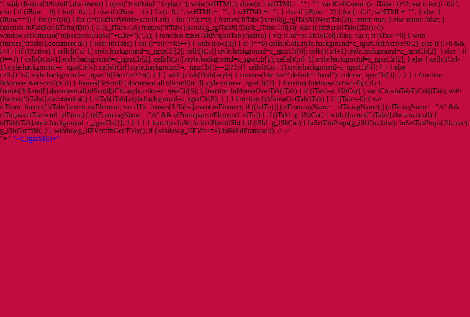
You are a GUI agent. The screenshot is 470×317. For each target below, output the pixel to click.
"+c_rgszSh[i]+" (36, 138)
